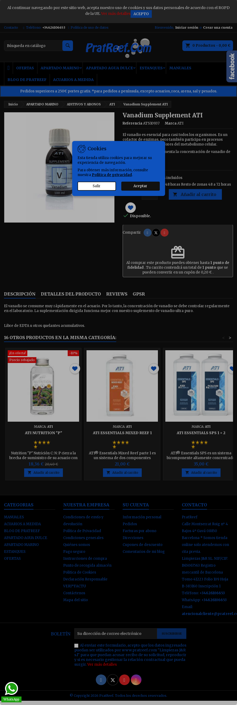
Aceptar (140, 186)
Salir (97, 186)
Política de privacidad (112, 175)
